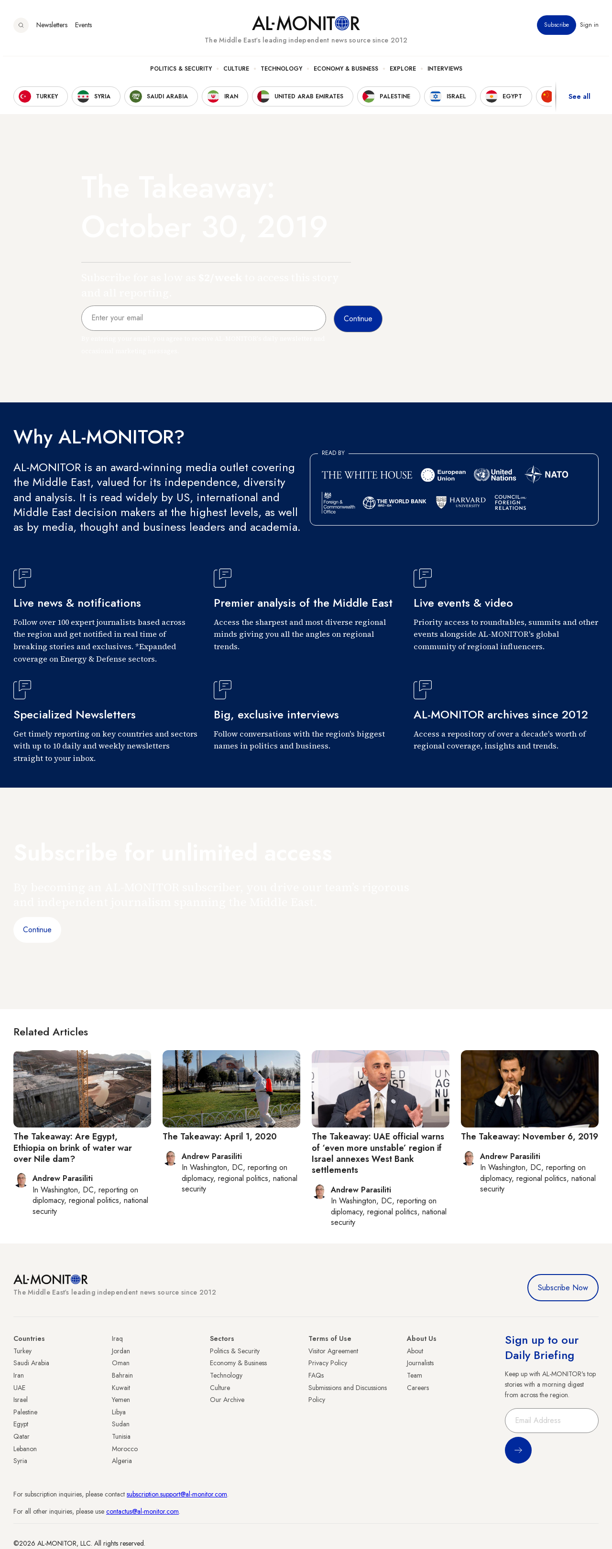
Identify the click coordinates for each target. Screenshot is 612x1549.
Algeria (122, 1460)
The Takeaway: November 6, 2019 (529, 1136)
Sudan (121, 1424)
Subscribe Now (563, 1287)
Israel (20, 1399)
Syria (20, 1460)
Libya (119, 1412)
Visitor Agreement (333, 1351)
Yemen (121, 1399)
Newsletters (51, 28)
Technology (281, 72)
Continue (37, 929)
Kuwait (121, 1387)
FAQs (316, 1375)
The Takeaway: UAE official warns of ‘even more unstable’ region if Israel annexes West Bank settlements (378, 1153)
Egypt (20, 1424)
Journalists (420, 1363)
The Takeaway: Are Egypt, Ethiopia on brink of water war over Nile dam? (72, 1147)
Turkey (22, 1351)
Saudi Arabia (31, 1363)
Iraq (117, 1338)
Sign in (589, 28)
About (415, 1351)
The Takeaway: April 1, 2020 (220, 1136)
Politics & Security (181, 72)
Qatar (21, 1436)
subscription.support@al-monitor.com (177, 1494)
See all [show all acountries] (579, 100)
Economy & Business (346, 72)
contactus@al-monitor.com (142, 1511)
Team (414, 1375)
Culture (236, 72)
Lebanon (25, 1449)
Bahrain (122, 1375)
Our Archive (227, 1399)
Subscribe (556, 28)
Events (83, 28)
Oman (121, 1363)
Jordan (121, 1351)
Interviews (444, 72)
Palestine (25, 1412)
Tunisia (121, 1436)
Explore (403, 72)
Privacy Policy (327, 1363)
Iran (18, 1375)
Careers (418, 1387)
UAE (19, 1387)
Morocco (125, 1449)
